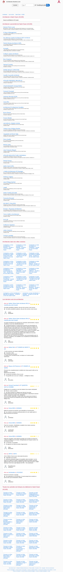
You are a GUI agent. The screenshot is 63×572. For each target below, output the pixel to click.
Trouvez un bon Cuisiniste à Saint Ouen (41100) (21, 501)
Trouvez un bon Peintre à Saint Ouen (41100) (7, 542)
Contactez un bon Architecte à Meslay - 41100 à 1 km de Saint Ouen (21, 247)
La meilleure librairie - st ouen (36, 569)
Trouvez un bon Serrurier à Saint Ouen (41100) (20, 556)
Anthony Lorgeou (8, 176)
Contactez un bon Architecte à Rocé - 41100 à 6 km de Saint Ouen (21, 263)
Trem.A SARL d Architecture (11, 214)
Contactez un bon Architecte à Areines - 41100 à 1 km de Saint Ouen (8, 247)
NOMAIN (19, 408)
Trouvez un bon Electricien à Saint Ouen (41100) (34, 514)
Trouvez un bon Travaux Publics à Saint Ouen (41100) (34, 563)
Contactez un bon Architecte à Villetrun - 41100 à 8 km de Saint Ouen (34, 271)
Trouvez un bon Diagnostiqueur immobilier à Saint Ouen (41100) (34, 494)
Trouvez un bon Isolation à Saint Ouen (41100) (20, 529)
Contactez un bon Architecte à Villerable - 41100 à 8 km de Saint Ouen (21, 271)
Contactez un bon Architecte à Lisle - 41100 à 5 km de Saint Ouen (8, 263)
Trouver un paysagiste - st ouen (12, 569)
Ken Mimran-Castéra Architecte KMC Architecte (16, 37)
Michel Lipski (7, 144)
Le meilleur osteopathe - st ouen (44, 571)
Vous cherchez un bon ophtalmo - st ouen (49, 569)
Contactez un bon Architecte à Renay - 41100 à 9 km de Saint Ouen (34, 278)
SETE (15, 453)
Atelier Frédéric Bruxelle (10, 192)
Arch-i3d (5, 219)
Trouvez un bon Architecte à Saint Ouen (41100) (21, 494)
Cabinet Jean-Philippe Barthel (11, 128)
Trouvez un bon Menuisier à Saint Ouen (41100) (21, 535)
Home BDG (12, 408)
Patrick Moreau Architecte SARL (12, 43)
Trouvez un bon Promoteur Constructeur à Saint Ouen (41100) (20, 549)
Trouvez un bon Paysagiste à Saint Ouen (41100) (34, 535)
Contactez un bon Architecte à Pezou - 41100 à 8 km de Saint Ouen (21, 278)
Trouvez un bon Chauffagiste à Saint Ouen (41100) (7, 514)
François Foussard (8, 91)
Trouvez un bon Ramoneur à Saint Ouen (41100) (34, 547)
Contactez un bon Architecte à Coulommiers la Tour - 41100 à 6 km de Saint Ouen (8, 271)
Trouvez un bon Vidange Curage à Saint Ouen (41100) (21, 563)
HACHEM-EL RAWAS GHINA (11, 123)
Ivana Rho (6, 101)
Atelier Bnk (12, 347)
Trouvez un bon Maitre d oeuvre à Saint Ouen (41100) (8, 535)
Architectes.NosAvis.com (13, 1)
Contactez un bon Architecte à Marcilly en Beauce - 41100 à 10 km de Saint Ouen (11, 294)
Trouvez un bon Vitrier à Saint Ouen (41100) (7, 563)
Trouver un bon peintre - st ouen (24, 569)
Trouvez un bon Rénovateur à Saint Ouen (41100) (7, 556)
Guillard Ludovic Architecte (10, 53)
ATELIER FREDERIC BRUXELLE (12, 80)
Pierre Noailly (7, 139)
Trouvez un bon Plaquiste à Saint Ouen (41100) (34, 542)
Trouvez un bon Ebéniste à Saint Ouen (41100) (8, 501)
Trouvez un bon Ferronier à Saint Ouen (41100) (8, 529)
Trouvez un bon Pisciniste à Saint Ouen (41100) (21, 542)
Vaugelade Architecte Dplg (10, 133)
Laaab (5, 187)
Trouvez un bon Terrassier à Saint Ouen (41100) (34, 556)
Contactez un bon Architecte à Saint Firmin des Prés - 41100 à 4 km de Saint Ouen (8, 255)
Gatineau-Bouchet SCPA (10, 96)
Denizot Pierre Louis (9, 27)
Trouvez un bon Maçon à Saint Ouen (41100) (33, 529)
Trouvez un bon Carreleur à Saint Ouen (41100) (21, 507)
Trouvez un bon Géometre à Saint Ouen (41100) (34, 501)
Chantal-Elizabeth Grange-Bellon (12, 85)
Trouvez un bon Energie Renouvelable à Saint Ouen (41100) (7, 522)
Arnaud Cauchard (14, 385)
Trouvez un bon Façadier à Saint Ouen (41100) (33, 521)
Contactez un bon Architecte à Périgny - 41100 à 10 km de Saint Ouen (31, 294)
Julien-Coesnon (7, 230)
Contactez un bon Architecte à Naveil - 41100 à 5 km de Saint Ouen (21, 255)
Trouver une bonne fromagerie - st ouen (31, 571)
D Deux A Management (9, 32)
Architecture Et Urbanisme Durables (13, 107)
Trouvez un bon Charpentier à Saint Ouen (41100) (33, 507)
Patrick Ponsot (7, 160)
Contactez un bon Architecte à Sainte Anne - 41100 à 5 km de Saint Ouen (34, 255)
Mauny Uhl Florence (14, 366)
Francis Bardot (7, 117)
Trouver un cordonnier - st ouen (18, 571)
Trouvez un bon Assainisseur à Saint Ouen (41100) (7, 507)
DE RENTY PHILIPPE (9, 203)
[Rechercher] (48, 5)
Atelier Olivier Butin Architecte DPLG (19, 303)
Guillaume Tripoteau (9, 224)
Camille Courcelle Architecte (11, 75)
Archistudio (12, 472)
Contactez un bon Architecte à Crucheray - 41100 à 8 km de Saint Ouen (8, 279)
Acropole (5, 48)
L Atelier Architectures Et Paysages (13, 171)
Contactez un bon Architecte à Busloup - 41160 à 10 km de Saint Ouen (34, 287)
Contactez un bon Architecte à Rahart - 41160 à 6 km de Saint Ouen (34, 263)
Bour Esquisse (7, 59)
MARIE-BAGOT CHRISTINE (11, 69)
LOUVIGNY (19, 472)
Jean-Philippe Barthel (9, 182)
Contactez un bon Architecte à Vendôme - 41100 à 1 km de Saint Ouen (34, 247)
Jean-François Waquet (9, 150)
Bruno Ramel (7, 112)
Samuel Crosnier (8, 64)
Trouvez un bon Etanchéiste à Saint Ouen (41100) (20, 521)
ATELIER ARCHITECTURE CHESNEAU (14, 155)
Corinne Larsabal (8, 235)
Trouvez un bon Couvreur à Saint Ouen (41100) (21, 514)
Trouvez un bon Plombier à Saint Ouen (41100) (8, 547)
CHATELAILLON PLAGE (11, 305)
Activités (15, 5)
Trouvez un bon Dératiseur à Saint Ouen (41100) (8, 494)
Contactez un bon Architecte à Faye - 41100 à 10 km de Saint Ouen (8, 286)
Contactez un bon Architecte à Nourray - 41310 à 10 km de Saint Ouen (21, 287)
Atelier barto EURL (8, 166)
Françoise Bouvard (8, 198)
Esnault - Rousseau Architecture (12, 208)
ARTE (10, 453)
